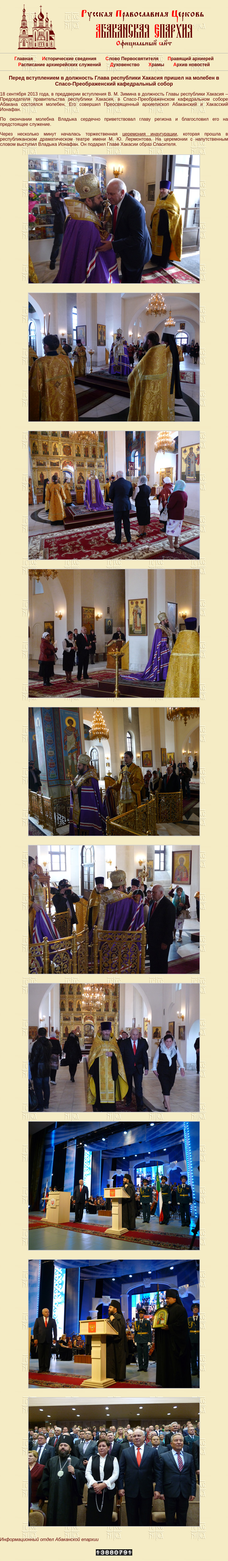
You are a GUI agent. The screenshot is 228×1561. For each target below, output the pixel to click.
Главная (23, 58)
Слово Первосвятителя (131, 58)
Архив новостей (191, 64)
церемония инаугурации (149, 134)
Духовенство (124, 64)
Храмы (156, 64)
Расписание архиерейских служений (59, 64)
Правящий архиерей (190, 58)
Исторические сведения (69, 58)
